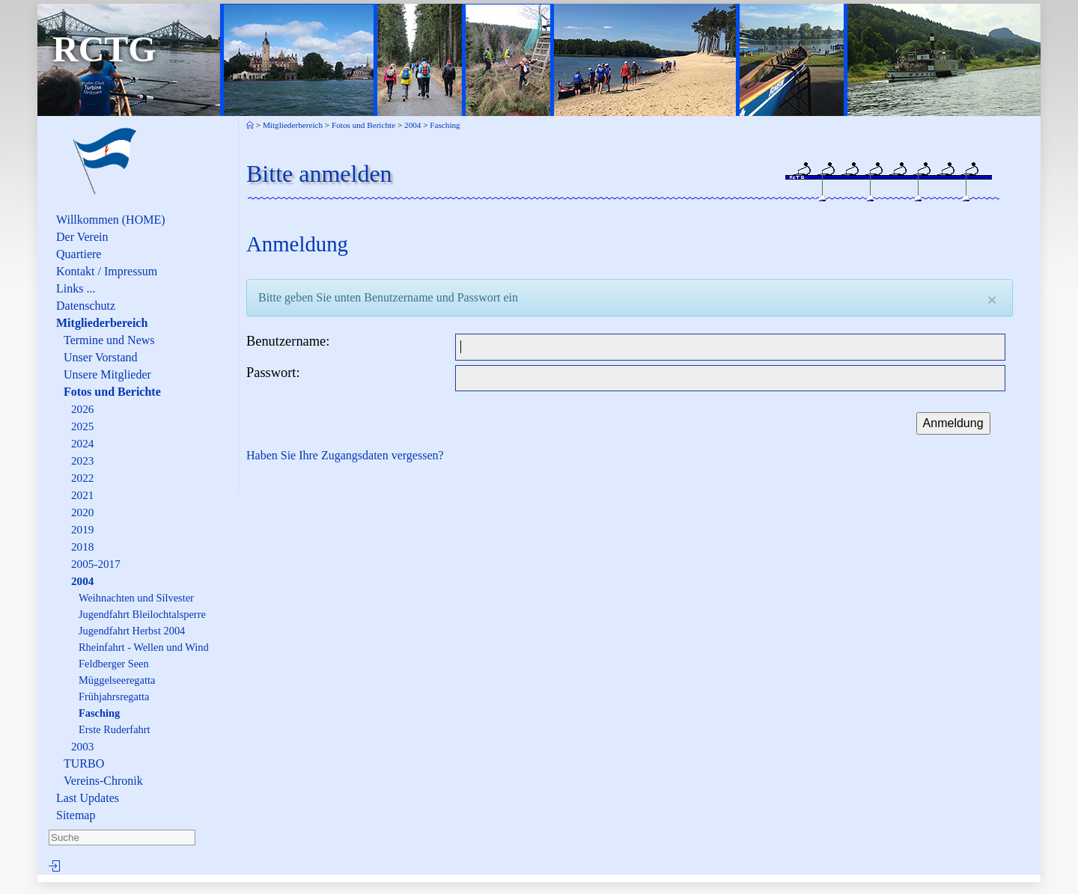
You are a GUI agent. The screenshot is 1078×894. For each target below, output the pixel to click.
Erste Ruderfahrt (114, 729)
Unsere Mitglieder (107, 374)
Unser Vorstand (101, 357)
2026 (82, 408)
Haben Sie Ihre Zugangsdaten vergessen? (345, 455)
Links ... (75, 288)
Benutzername (286, 341)
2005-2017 (96, 563)
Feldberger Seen (114, 664)
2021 (82, 495)
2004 (82, 581)
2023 (82, 460)
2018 (82, 546)
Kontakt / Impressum (106, 271)
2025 (82, 426)
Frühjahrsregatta (114, 696)
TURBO (84, 763)
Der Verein (82, 236)
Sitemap (75, 815)
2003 (82, 746)
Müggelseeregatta (117, 680)
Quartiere (78, 254)
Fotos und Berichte (112, 391)
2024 (82, 443)
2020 (82, 512)
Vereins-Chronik (103, 780)
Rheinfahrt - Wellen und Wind (144, 647)
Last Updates (87, 798)
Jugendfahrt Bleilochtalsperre (142, 614)
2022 (82, 477)
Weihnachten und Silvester (136, 598)
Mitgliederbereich (101, 322)
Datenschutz (85, 305)
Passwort (271, 372)
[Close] (992, 299)
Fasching (99, 713)
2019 (82, 529)
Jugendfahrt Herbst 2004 (132, 631)
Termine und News (109, 340)
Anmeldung (953, 423)
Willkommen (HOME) (110, 219)
